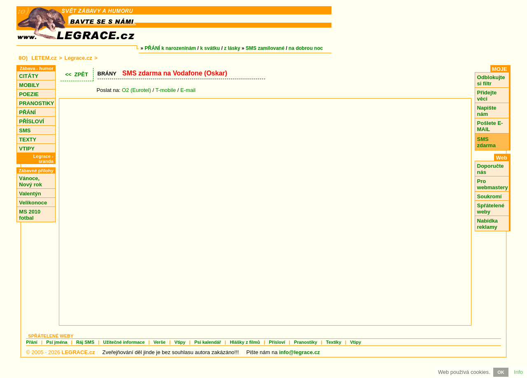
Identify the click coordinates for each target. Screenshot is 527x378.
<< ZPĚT (76, 74)
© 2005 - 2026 (60, 352)
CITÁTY (28, 76)
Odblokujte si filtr (491, 80)
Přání (31, 342)
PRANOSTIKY (36, 103)
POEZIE (29, 94)
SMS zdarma (486, 142)
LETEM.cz (43, 58)
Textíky (333, 342)
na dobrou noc (306, 48)
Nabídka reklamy (487, 224)
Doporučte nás (490, 169)
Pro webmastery (492, 184)
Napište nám (487, 111)
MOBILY (29, 85)
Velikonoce (33, 203)
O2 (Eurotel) (136, 90)
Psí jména (56, 342)
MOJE (499, 69)
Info (518, 372)
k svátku (210, 48)
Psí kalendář (207, 342)
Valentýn (30, 193)
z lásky (232, 48)
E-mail (188, 90)
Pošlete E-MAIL (490, 126)
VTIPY (27, 149)
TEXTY (27, 139)
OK (500, 372)
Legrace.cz (78, 58)
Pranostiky (305, 342)
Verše (160, 342)
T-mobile (165, 90)
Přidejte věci (487, 95)
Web (501, 158)
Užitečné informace (124, 342)
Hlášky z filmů (245, 342)
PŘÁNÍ (27, 112)
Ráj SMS (85, 342)
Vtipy (180, 342)
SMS (24, 130)
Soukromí (489, 196)
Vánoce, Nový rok (30, 181)
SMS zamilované (265, 48)
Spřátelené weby (490, 208)
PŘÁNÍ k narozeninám (170, 48)
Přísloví (277, 342)
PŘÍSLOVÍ (31, 121)
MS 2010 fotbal (29, 215)
